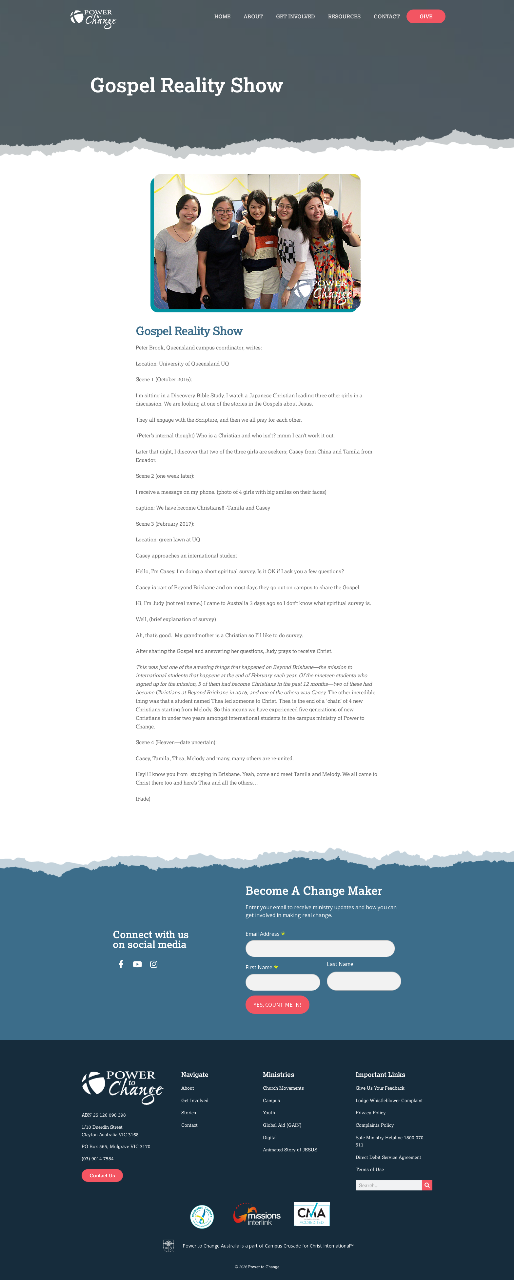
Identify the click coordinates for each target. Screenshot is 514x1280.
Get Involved (295, 16)
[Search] (427, 1185)
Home (222, 16)
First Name (262, 967)
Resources (344, 16)
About (253, 16)
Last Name (340, 964)
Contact (387, 16)
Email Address (265, 934)
